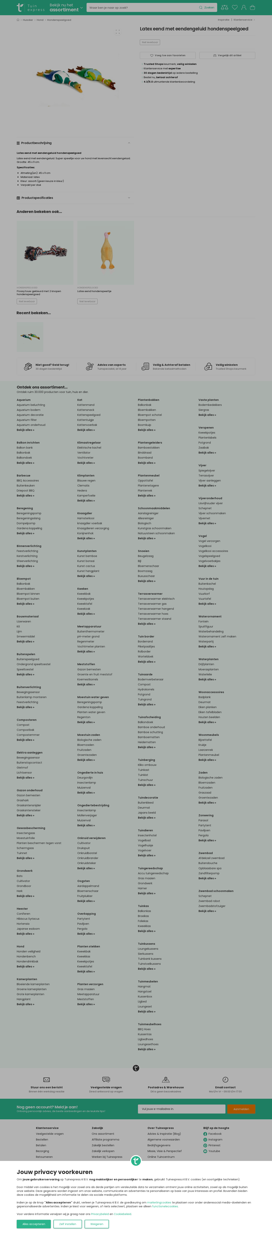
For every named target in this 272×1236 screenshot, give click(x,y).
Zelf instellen (67, 1224)
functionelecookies (165, 1206)
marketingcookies (159, 1202)
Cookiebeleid (122, 1214)
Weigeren (96, 1224)
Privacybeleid (100, 1214)
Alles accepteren (34, 1224)
